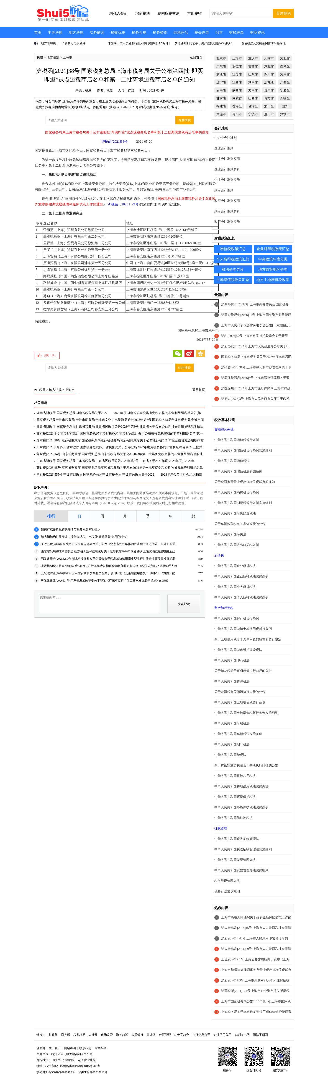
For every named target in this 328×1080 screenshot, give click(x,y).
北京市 (221, 58)
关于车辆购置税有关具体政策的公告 (239, 524)
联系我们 (85, 1048)
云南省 (221, 90)
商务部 (65, 1034)
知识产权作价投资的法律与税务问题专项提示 (70, 529)
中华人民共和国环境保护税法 (235, 797)
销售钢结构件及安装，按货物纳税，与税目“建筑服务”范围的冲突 (84, 536)
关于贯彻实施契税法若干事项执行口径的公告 (246, 765)
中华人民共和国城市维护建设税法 (238, 650)
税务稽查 (160, 32)
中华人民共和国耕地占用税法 (235, 776)
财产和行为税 (223, 608)
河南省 (285, 74)
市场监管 (107, 1034)
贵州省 (269, 90)
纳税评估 (181, 32)
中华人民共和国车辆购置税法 (235, 513)
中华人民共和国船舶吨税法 (233, 818)
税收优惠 (118, 32)
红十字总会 (181, 1034)
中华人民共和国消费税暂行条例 (236, 492)
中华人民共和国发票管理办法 (235, 860)
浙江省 (221, 74)
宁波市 (253, 114)
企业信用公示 (222, 1034)
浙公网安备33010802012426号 (55, 1072)
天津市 (269, 58)
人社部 (93, 1034)
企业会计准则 (223, 148)
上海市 (67, 57)
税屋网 (40, 1048)
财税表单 (236, 32)
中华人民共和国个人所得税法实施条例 (241, 597)
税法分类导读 (233, 269)
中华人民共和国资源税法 (231, 681)
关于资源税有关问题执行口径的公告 (239, 692)
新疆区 (285, 98)
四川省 (269, 74)
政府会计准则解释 (227, 211)
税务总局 (79, 1034)
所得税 (219, 555)
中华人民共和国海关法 (230, 534)
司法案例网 (260, 1034)
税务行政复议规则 (227, 891)
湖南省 (253, 82)
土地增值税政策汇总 (232, 280)
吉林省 (253, 66)
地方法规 (76, 32)
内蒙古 (237, 98)
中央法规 (55, 32)
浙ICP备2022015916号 (93, 1072)
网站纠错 (100, 1048)
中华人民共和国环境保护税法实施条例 (241, 807)
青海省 (269, 98)
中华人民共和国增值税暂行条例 (236, 440)
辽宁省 (221, 82)
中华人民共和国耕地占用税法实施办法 (241, 786)
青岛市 (237, 114)
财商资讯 (257, 32)
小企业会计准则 (225, 137)
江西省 (237, 82)
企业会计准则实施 (227, 179)
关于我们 (55, 1048)
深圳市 (285, 114)
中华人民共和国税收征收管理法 (236, 839)
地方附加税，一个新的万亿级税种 (63, 43)
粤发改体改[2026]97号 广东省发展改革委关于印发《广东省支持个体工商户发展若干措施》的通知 (104, 580)
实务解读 (97, 32)
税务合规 (139, 32)
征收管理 (220, 828)
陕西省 (237, 90)
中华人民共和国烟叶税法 (231, 744)
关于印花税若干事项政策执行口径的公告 (243, 671)
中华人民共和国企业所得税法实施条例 (241, 576)
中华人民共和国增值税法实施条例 (238, 471)
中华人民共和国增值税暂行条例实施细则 (243, 450)
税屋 (40, 57)
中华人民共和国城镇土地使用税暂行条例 (243, 629)
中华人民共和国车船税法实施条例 (238, 734)
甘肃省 (221, 98)
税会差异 (202, 32)
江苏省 (237, 74)
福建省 (221, 106)
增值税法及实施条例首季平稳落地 (263, 43)
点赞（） (50, 355)
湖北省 (269, 66)
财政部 (53, 1034)
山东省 (253, 74)
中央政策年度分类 (272, 259)
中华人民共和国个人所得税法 (235, 587)
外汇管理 (165, 1034)
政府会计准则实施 (227, 221)
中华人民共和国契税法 (230, 755)
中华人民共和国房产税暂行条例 (236, 618)
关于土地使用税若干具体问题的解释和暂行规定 (247, 639)
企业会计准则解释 (227, 169)
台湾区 (253, 106)
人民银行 (137, 1034)
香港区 (237, 106)
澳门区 (269, 106)
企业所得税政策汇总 (272, 249)
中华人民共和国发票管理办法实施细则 (241, 870)
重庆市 (253, 58)
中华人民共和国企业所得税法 (235, 566)
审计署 (151, 1034)
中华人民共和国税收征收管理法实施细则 (243, 849)
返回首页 (196, 57)
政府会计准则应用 (227, 200)
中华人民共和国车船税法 (231, 723)
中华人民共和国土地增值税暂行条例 (239, 702)
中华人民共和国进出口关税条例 (236, 545)
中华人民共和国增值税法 (231, 461)
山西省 (253, 98)
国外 (285, 106)
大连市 (221, 114)
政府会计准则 (223, 190)
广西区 (285, 82)
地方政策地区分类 (272, 269)
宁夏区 (285, 90)
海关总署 (122, 1034)
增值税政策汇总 (233, 249)
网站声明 (70, 1048)
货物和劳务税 (223, 429)
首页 (37, 32)
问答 (219, 32)
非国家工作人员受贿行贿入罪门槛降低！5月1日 (139, 43)
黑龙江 (269, 82)
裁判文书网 (242, 1034)
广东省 (221, 66)
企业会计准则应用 (227, 158)
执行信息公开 (201, 1034)
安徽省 (237, 66)
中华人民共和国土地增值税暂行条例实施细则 (246, 713)
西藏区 (285, 66)
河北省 (285, 58)
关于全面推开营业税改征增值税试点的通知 (244, 482)
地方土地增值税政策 (272, 280)
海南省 (253, 90)
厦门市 (269, 114)
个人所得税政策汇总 (232, 259)
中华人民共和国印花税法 (231, 660)
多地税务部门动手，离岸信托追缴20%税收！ (203, 43)
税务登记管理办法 (227, 881)
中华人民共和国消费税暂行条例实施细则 (243, 503)
